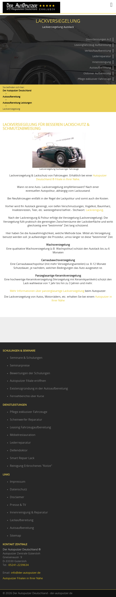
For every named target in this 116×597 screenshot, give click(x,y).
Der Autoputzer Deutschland (17, 91)
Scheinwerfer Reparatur (26, 419)
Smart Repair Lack (22, 458)
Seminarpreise (20, 365)
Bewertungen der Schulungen (30, 373)
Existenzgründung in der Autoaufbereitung (39, 388)
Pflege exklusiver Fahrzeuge (94, 79)
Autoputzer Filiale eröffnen (28, 380)
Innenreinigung (101, 62)
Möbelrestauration (22, 435)
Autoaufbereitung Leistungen (17, 103)
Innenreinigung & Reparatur (29, 512)
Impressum (17, 481)
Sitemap (15, 535)
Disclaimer (17, 497)
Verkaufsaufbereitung (98, 51)
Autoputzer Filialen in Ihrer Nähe (23, 578)
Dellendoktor (19, 450)
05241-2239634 (18, 565)
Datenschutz (18, 489)
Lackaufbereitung (21, 520)
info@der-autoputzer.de (25, 572)
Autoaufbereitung (100, 68)
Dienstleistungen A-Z (98, 39)
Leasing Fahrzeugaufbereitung (30, 427)
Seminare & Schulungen (26, 357)
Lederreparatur (101, 56)
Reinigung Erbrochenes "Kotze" (31, 465)
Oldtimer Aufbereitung (97, 73)
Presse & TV (18, 504)
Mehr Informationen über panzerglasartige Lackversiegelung (47, 291)
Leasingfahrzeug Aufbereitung (92, 45)
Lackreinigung (94, 210)
